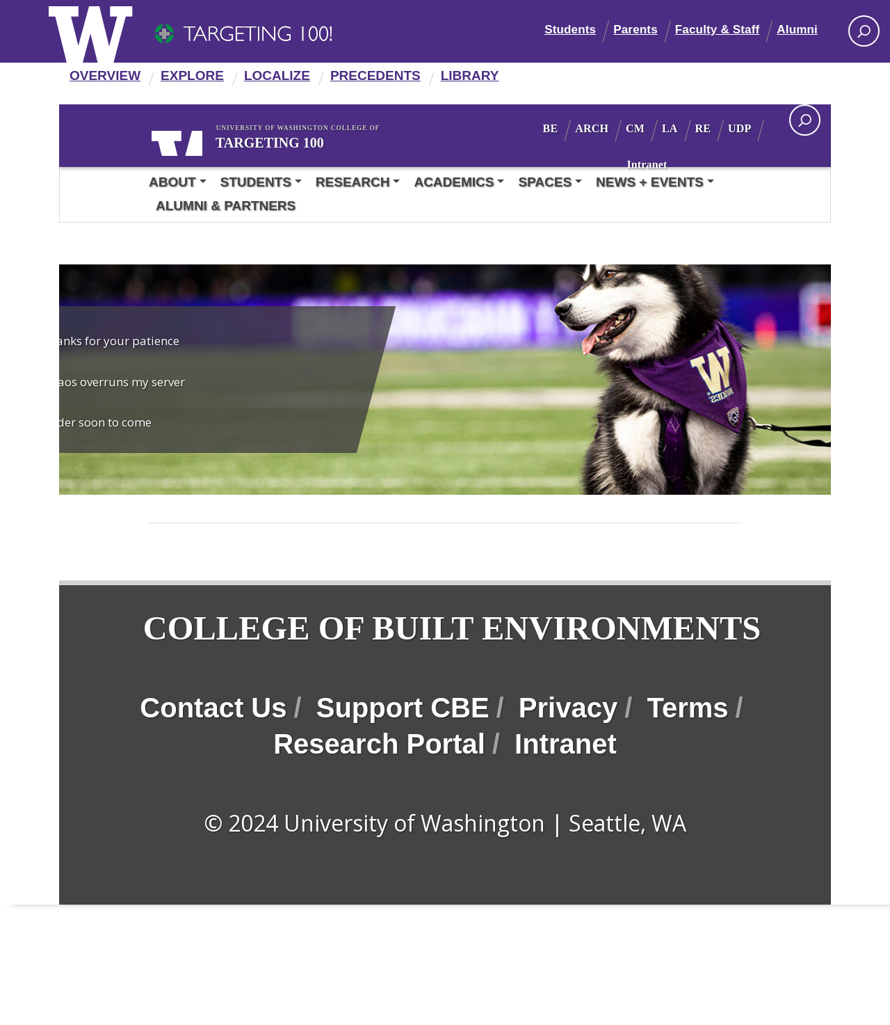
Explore (192, 75)
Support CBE (403, 772)
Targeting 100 (306, 141)
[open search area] (804, 120)
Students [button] (255, 182)
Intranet (685, 164)
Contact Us (213, 772)
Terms (687, 772)
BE (589, 128)
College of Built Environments (277, 660)
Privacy (568, 772)
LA (708, 128)
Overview (105, 75)
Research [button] (353, 182)
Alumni (797, 29)
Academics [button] (454, 182)
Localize (277, 75)
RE (742, 128)
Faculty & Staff (717, 29)
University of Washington (193, 140)
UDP (635, 164)
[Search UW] (864, 31)
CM (673, 128)
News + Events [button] (650, 182)
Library (470, 75)
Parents (635, 29)
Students (570, 29)
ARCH (630, 128)
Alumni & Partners (226, 205)
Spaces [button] (545, 182)
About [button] (172, 182)
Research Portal (379, 808)
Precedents (375, 75)
